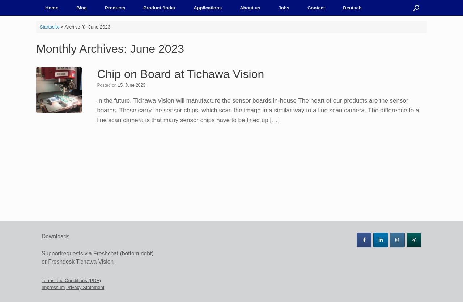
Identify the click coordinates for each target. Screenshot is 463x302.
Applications (208, 7)
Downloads (55, 236)
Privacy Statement (85, 287)
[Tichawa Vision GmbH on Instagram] (397, 240)
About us (250, 7)
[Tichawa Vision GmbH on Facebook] (364, 240)
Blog (81, 7)
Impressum (53, 287)
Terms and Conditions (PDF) (71, 280)
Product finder (159, 7)
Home (51, 7)
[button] (416, 8)
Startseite (50, 27)
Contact (316, 7)
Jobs (284, 7)
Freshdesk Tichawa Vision (81, 262)
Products (115, 7)
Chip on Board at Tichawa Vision (180, 74)
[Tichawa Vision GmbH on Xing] (414, 240)
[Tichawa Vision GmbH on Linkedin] (380, 240)
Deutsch (352, 7)
